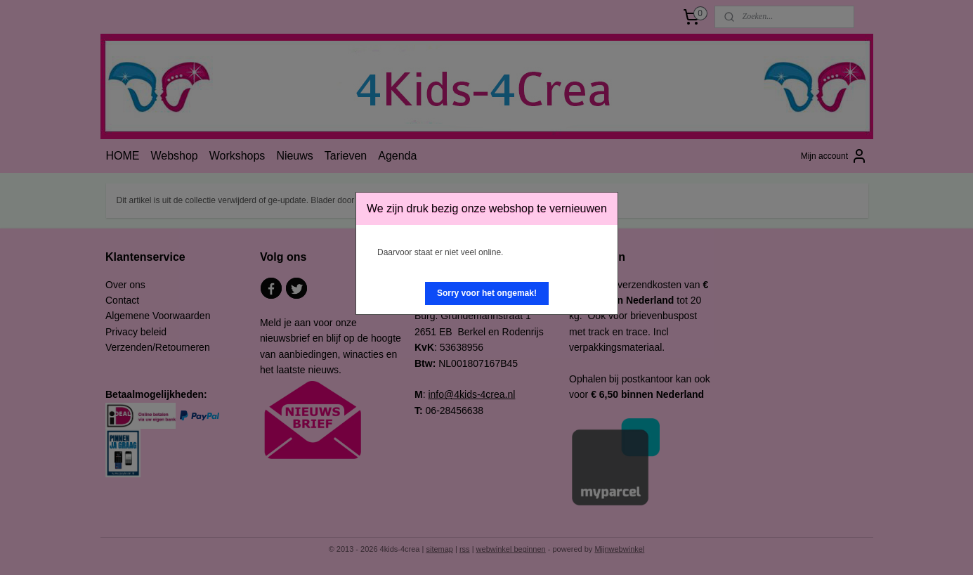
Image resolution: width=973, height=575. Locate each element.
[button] (487, 293)
